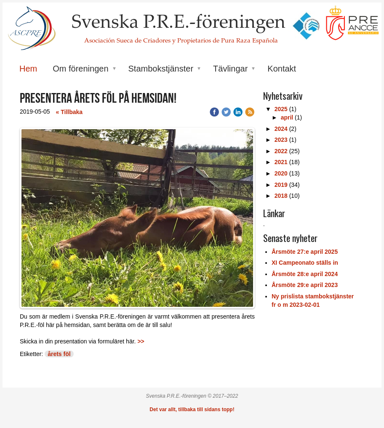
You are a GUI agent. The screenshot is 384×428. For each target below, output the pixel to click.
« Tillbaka (69, 112)
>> (140, 341)
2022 (281, 151)
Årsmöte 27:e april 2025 (305, 251)
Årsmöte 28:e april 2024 (305, 274)
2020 (281, 173)
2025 (281, 109)
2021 (281, 162)
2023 (281, 139)
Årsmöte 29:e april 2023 (305, 285)
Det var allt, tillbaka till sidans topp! (191, 409)
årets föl (59, 354)
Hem (28, 68)
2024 (281, 128)
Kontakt (281, 68)
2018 (281, 195)
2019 (281, 184)
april (287, 117)
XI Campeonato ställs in (305, 262)
